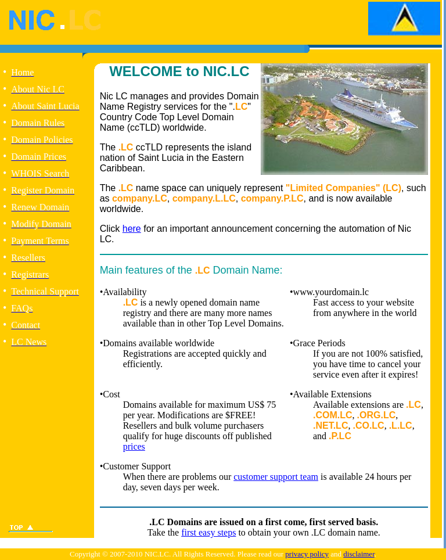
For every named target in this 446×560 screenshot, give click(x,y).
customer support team (275, 477)
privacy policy (307, 554)
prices (134, 446)
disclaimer (358, 554)
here (132, 229)
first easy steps (208, 532)
